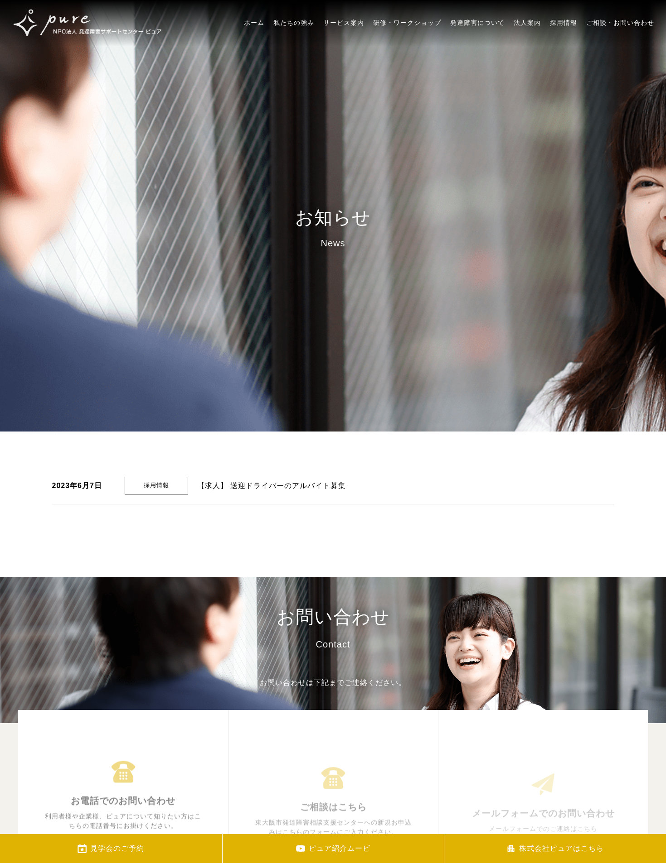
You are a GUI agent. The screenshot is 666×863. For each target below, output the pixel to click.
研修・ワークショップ (407, 40)
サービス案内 (343, 36)
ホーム (254, 30)
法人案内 (527, 52)
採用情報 (563, 58)
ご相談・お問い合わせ (620, 63)
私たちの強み (293, 33)
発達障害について (477, 46)
